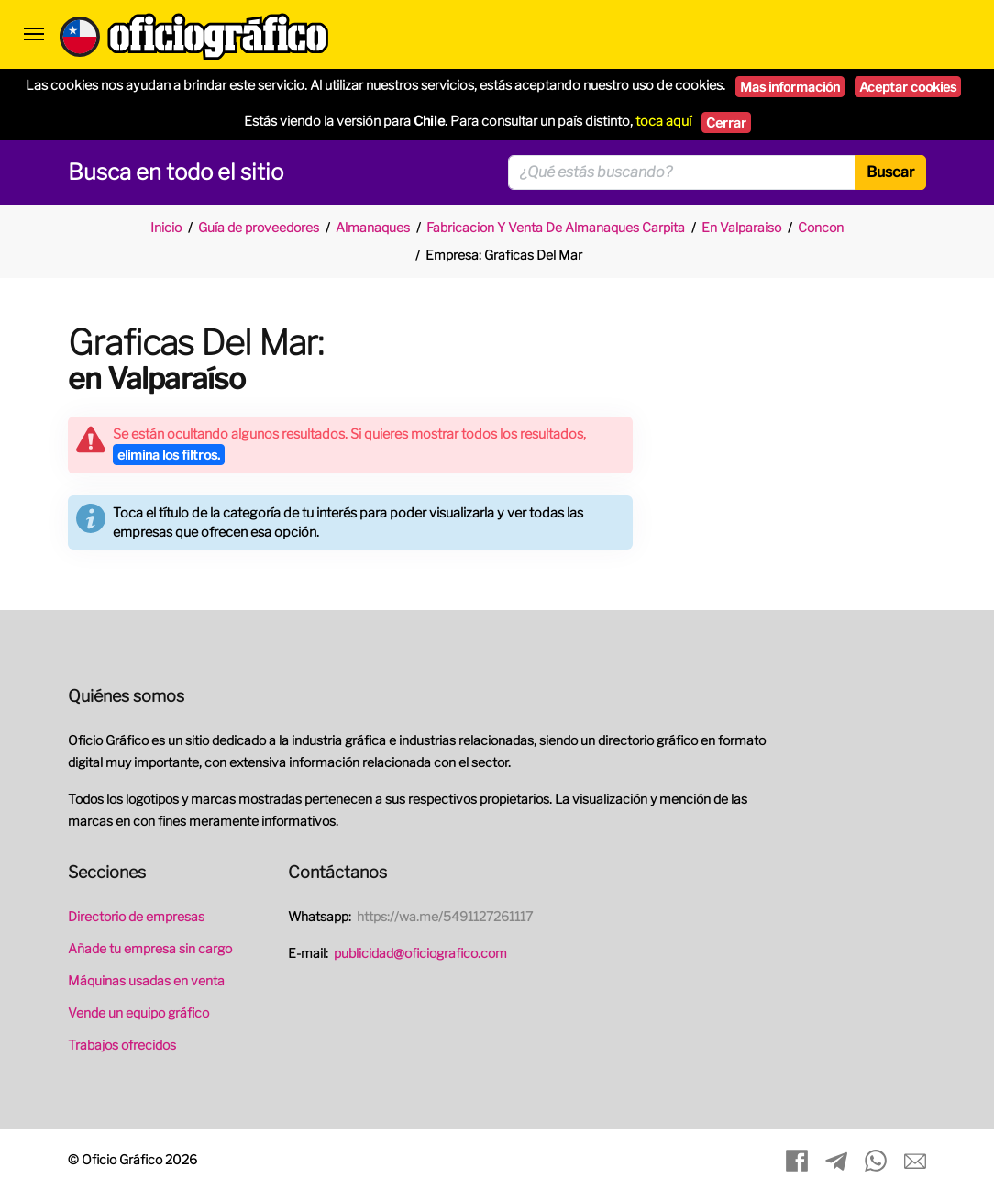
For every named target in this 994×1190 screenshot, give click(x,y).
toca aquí (663, 121)
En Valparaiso (741, 227)
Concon (821, 227)
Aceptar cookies (907, 87)
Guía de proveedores (258, 227)
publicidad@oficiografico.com (420, 953)
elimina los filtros (168, 454)
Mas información (790, 87)
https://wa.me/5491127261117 (445, 916)
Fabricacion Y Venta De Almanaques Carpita (555, 227)
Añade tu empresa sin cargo (150, 948)
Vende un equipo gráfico (138, 1012)
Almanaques (373, 227)
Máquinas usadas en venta (146, 980)
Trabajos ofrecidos (122, 1044)
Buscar (890, 172)
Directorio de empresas (136, 916)
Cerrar (726, 122)
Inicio (166, 227)
